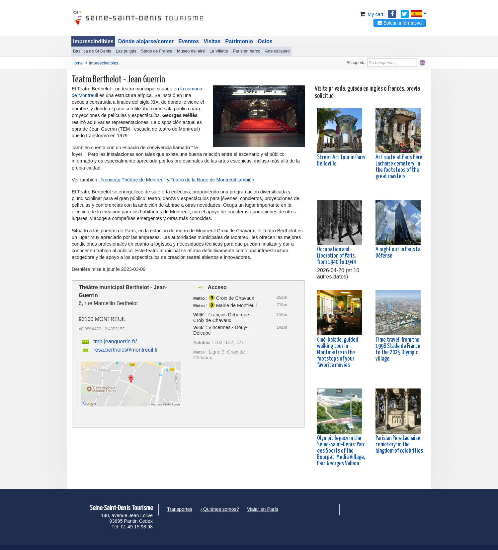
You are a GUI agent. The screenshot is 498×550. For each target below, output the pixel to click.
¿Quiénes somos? (219, 509)
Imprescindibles (93, 41)
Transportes (179, 509)
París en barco (246, 51)
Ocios (265, 41)
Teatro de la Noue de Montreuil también (212, 179)
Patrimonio (239, 41)
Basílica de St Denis (92, 51)
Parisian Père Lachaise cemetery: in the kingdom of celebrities (399, 444)
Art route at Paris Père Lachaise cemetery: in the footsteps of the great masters (398, 167)
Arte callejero (277, 51)
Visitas (212, 41)
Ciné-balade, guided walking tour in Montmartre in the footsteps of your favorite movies (337, 353)
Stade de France (156, 51)
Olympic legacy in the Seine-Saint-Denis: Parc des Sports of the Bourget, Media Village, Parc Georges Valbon (341, 451)
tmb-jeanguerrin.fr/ (115, 341)
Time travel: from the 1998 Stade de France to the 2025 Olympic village (397, 349)
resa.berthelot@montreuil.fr (125, 350)
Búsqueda (356, 62)
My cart (370, 14)
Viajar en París (262, 509)
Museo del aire (191, 51)
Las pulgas (126, 51)
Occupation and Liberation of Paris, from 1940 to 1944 (336, 256)
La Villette (218, 51)
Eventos (188, 41)
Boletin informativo (399, 23)
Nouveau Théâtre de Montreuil (133, 179)
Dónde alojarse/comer (146, 41)
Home (77, 62)
